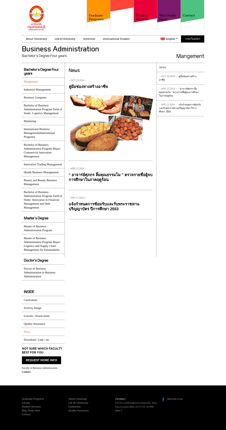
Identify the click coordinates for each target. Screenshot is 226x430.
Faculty (122, 13)
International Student (116, 38)
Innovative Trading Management (43, 164)
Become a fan (175, 398)
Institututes (74, 406)
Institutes (89, 38)
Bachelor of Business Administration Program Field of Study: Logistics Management (43, 109)
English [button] (172, 38)
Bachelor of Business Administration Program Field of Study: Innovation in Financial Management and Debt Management (43, 199)
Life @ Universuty (78, 402)
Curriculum (30, 300)
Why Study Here (169, 10)
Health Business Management (41, 172)
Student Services (145, 10)
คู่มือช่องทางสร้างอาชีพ (88, 86)
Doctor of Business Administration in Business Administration (39, 272)
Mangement (31, 81)
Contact (192, 8)
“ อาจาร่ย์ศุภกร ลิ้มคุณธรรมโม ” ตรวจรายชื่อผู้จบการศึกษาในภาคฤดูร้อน (179, 92)
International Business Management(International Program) (39, 133)
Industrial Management (37, 89)
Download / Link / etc (36, 339)
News (27, 331)
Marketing (30, 121)
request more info (41, 360)
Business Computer (35, 97)
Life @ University (65, 38)
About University (36, 38)
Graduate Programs (98, 10)
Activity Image (32, 307)
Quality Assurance (34, 323)
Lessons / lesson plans (37, 315)
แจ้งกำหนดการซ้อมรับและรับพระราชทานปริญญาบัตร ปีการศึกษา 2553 (180, 108)
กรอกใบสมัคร (192, 38)
